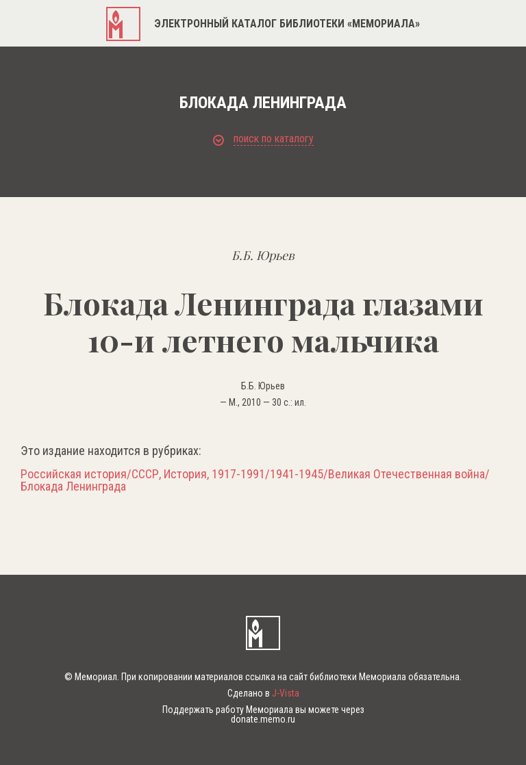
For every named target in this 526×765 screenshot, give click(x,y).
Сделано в (263, 693)
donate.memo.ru (263, 719)
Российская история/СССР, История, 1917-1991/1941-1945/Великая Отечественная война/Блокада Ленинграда (255, 480)
